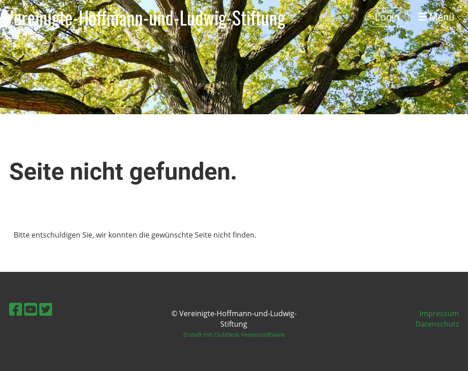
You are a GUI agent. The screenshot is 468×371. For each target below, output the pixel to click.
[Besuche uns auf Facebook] (15, 309)
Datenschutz (437, 324)
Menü (436, 17)
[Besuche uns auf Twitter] (45, 309)
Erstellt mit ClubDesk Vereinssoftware (234, 334)
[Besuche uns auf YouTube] (30, 309)
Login (387, 17)
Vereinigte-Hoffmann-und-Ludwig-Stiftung (145, 17)
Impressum (439, 313)
